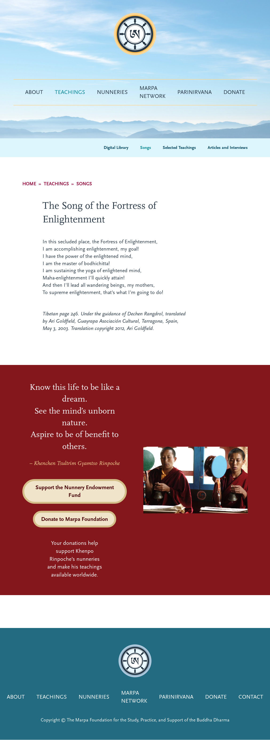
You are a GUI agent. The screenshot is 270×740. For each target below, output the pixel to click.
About (34, 92)
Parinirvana (194, 92)
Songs (145, 147)
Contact (250, 697)
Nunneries (112, 92)
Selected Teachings (179, 147)
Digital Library (116, 147)
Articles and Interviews (228, 147)
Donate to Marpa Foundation (74, 519)
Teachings (70, 92)
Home (29, 183)
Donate (234, 92)
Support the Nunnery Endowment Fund (75, 491)
